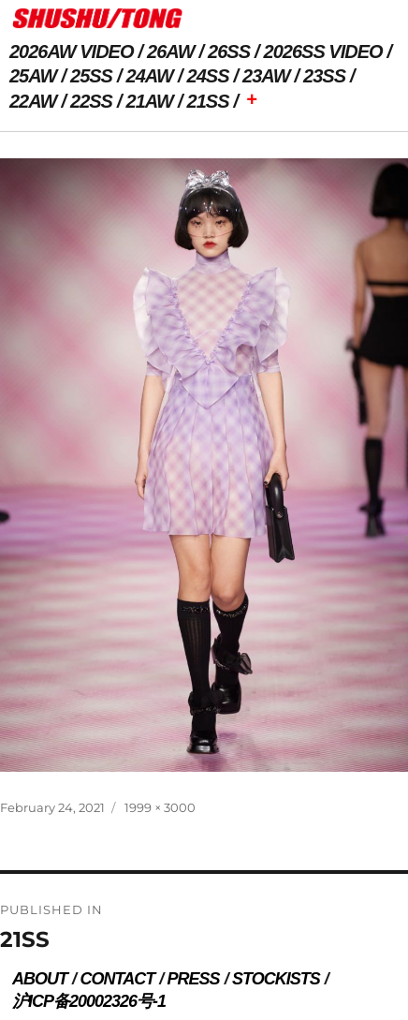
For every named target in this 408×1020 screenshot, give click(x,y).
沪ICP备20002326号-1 (89, 1001)
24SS (208, 76)
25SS (91, 76)
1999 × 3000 (160, 807)
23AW (265, 76)
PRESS (194, 978)
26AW (170, 51)
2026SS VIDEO (323, 51)
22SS (91, 101)
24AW (149, 76)
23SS (324, 76)
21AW (149, 101)
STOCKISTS (276, 978)
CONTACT (117, 978)
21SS (208, 101)
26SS (229, 51)
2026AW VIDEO (71, 51)
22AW (32, 101)
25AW (32, 76)
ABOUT (39, 978)
